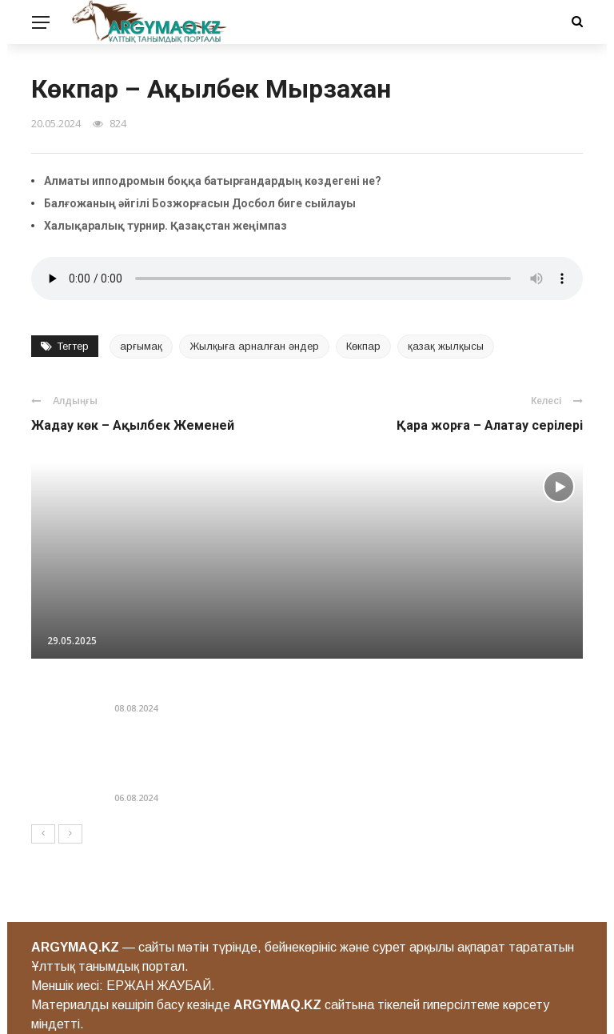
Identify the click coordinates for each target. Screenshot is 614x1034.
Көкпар (363, 346)
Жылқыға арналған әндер (254, 346)
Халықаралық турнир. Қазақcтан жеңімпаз (165, 225)
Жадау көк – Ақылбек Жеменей (132, 425)
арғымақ (141, 346)
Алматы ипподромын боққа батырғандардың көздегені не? (212, 180)
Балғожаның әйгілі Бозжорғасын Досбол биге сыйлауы (200, 203)
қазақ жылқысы (446, 346)
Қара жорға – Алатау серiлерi (490, 425)
